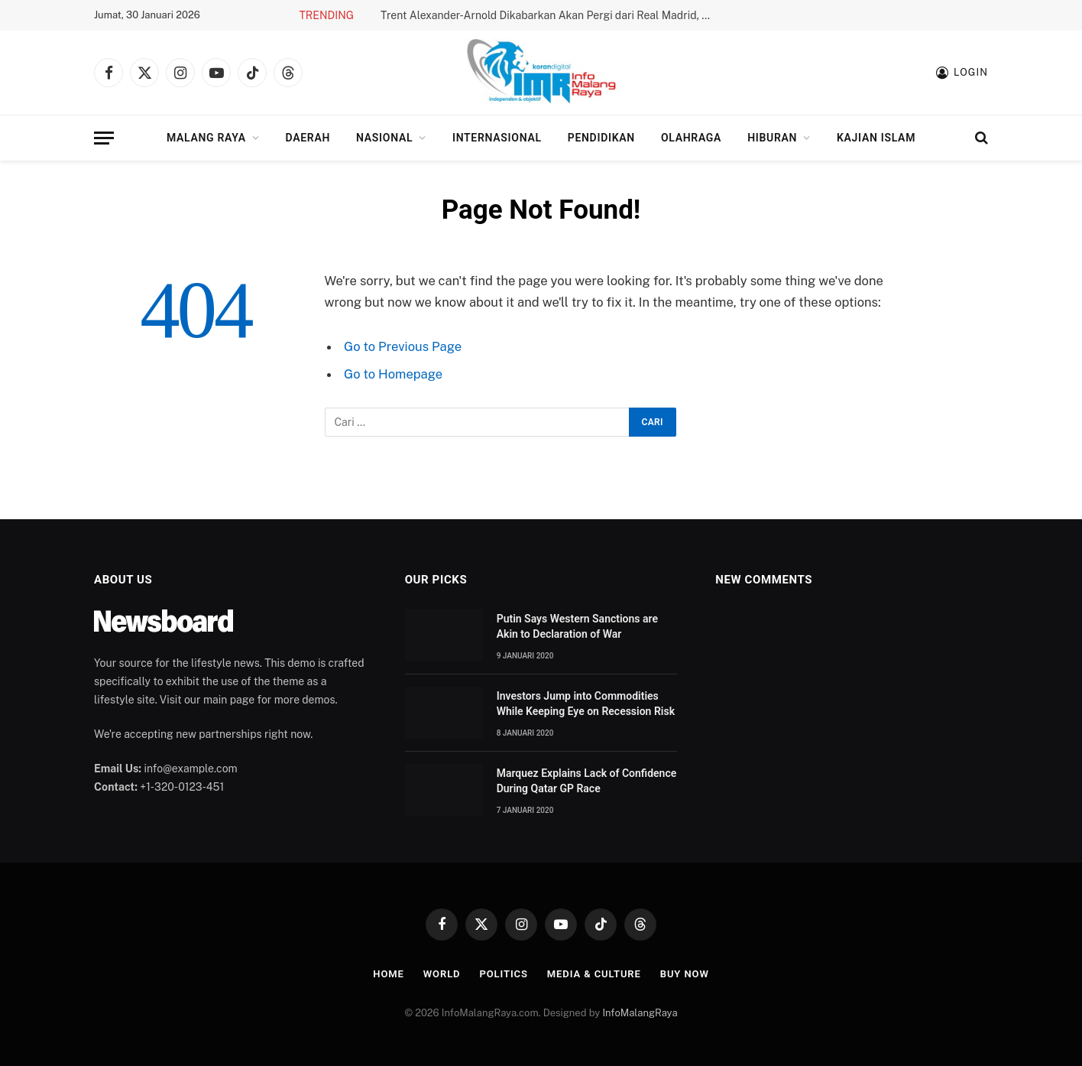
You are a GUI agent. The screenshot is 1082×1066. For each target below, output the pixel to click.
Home (388, 974)
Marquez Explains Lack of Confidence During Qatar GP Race (587, 781)
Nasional (384, 138)
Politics (503, 974)
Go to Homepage (393, 374)
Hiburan (772, 138)
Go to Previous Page (403, 346)
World (442, 974)
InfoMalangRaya (639, 1013)
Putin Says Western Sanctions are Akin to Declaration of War (577, 626)
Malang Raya (206, 138)
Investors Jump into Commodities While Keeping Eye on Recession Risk (586, 703)
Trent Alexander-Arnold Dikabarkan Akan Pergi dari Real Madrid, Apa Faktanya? (552, 15)
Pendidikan (601, 138)
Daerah (308, 138)
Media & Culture (594, 974)
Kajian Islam (876, 138)
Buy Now (684, 974)
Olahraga (691, 138)
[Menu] (104, 138)
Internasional (497, 138)
